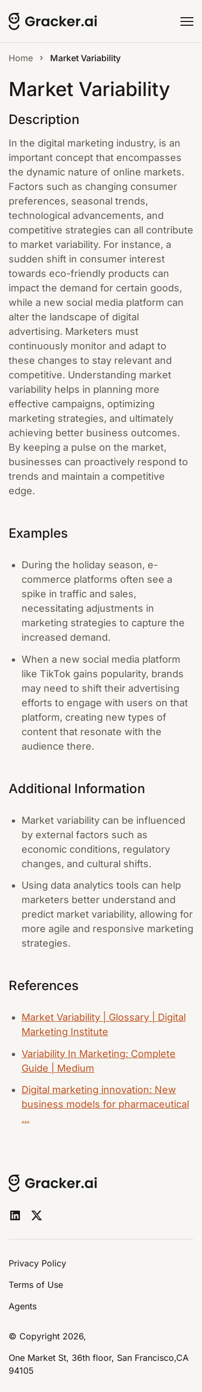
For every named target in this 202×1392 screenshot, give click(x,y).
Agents (23, 1306)
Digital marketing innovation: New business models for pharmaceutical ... (105, 1104)
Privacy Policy (37, 1263)
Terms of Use (36, 1284)
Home (21, 58)
